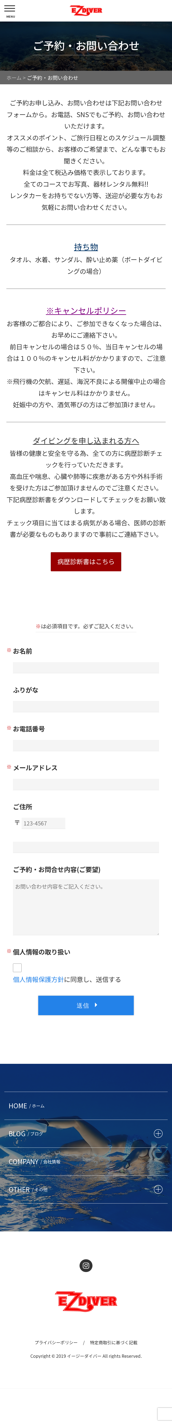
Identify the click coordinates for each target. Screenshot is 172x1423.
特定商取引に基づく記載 (113, 1342)
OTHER (29, 1189)
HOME (28, 1105)
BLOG (27, 1133)
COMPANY (36, 1161)
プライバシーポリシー (56, 1342)
